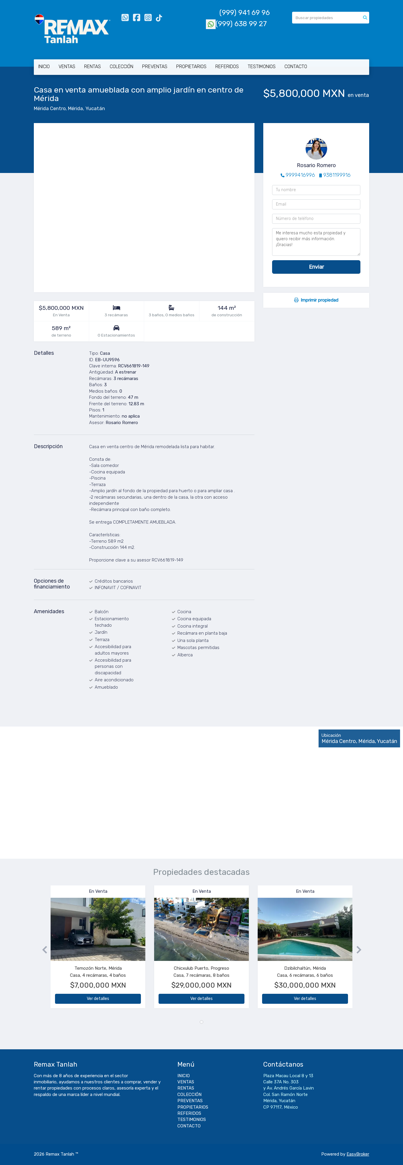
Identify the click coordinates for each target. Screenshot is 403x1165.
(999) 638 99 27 (236, 24)
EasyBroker (358, 1154)
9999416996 (300, 175)
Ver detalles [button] (98, 998)
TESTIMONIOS (262, 66)
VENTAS (67, 66)
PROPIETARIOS (191, 66)
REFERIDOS (227, 66)
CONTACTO (295, 66)
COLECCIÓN (121, 66)
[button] (42, 949)
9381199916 (337, 175)
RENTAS (92, 66)
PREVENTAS (154, 66)
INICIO (44, 66)
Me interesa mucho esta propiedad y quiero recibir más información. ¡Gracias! (316, 242)
